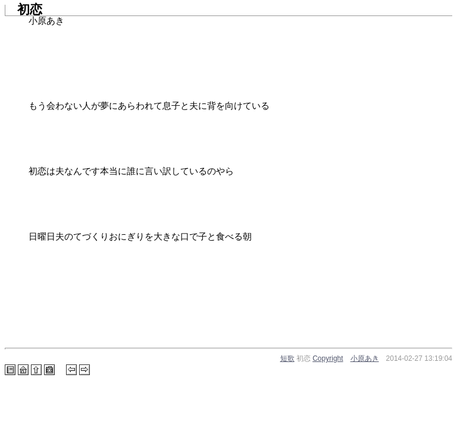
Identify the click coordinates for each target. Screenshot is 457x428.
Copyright (327, 358)
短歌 (287, 358)
